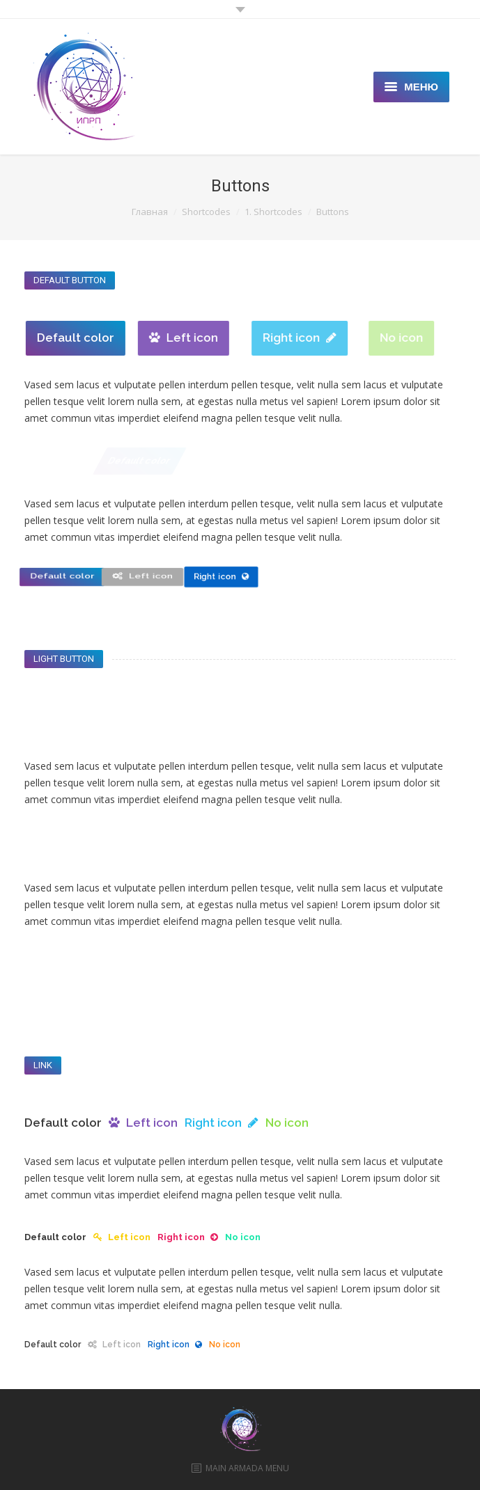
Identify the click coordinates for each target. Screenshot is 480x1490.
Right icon (334, 337)
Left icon (199, 337)
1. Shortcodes (273, 211)
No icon (428, 337)
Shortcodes (206, 211)
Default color (83, 337)
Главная (150, 211)
